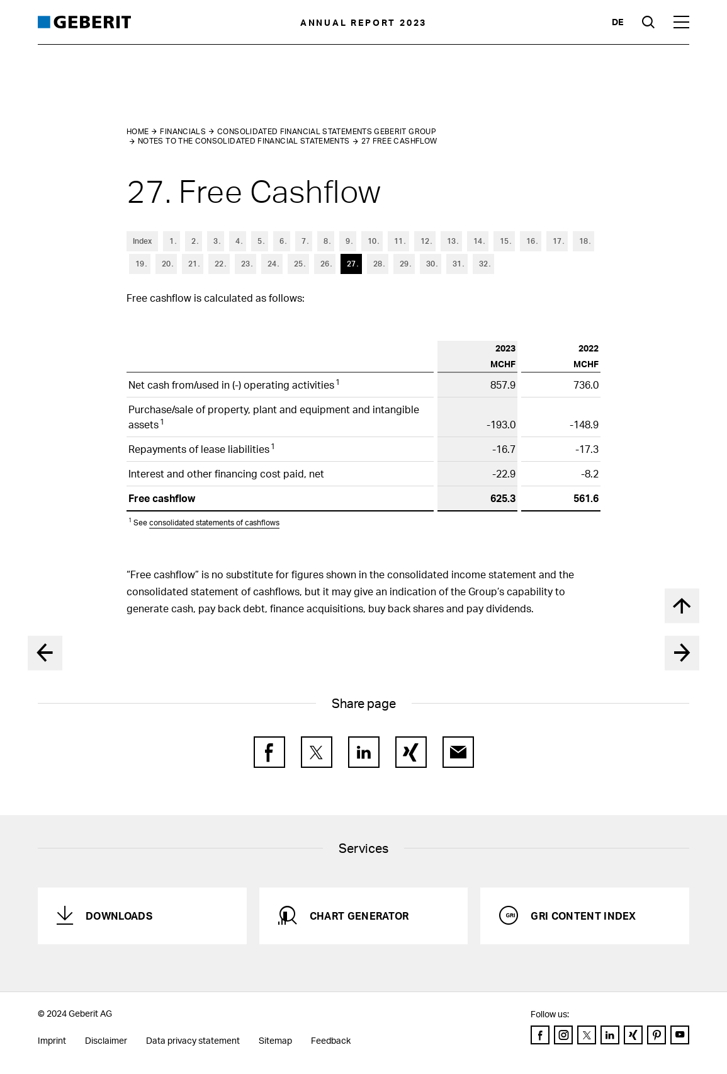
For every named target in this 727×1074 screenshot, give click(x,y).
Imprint (52, 1040)
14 (477, 241)
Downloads (119, 915)
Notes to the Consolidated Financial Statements (244, 141)
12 (424, 241)
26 (324, 263)
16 (530, 241)
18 (583, 241)
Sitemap (275, 1040)
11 (398, 241)
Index (142, 241)
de (617, 21)
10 (372, 241)
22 (219, 263)
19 (139, 263)
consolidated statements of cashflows (214, 522)
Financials (183, 131)
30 (430, 263)
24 (272, 263)
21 (192, 263)
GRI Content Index (583, 915)
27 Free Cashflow (399, 141)
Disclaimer (106, 1040)
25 (298, 263)
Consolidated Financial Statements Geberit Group (326, 131)
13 (451, 241)
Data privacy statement (193, 1040)
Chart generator (359, 915)
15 (504, 241)
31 (457, 263)
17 (557, 241)
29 (404, 263)
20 (166, 263)
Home (138, 131)
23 (245, 263)
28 (377, 263)
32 (483, 263)
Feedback (331, 1040)
